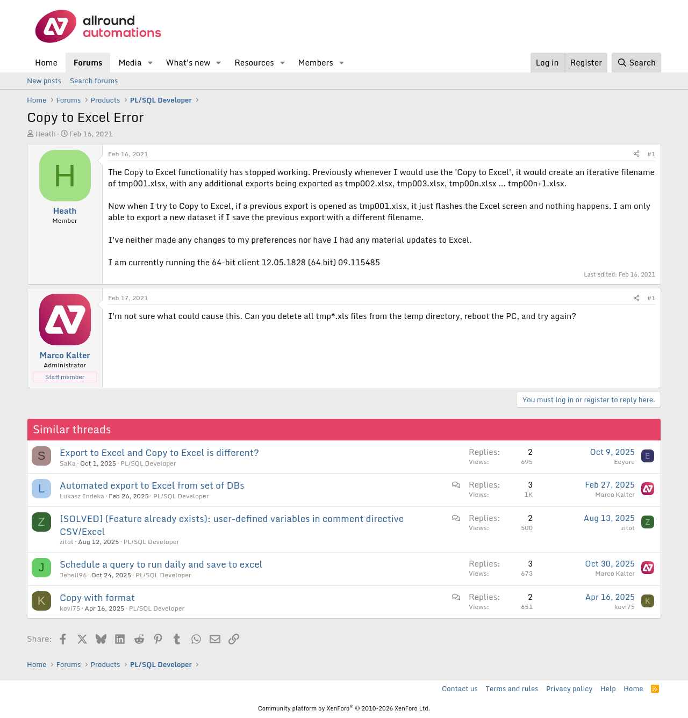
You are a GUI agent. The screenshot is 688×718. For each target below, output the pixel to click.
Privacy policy (569, 688)
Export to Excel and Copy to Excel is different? (159, 452)
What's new (188, 62)
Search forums (94, 80)
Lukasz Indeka (82, 496)
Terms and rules (511, 688)
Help (608, 688)
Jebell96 (73, 575)
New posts (44, 80)
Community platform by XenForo (344, 708)
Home (46, 62)
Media (129, 62)
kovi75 (70, 608)
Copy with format (97, 597)
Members (315, 62)
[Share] (636, 154)
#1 (651, 154)
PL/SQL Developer (148, 463)
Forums (88, 62)
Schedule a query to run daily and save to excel (161, 564)
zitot (67, 541)
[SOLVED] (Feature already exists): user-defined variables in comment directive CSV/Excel (232, 525)
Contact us (460, 688)
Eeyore (624, 461)
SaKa (68, 463)
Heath (45, 134)
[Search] (636, 62)
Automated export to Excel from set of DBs (152, 485)
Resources (254, 62)
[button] (149, 62)
